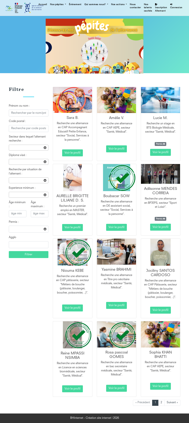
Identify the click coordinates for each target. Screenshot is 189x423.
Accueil (42, 4)
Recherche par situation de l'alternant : (25, 171)
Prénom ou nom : (19, 106)
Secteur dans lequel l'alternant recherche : (27, 139)
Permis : (14, 222)
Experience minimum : (22, 188)
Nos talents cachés (148, 7)
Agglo (12, 237)
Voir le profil (72, 152)
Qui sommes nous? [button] (95, 4)
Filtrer (28, 254)
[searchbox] (11, 147)
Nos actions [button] (118, 4)
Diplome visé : (17, 155)
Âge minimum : (17, 204)
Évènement (75, 4)
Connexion (176, 6)
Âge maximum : (37, 204)
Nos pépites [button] (57, 4)
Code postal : (17, 121)
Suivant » (172, 402)
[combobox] (28, 148)
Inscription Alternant (161, 7)
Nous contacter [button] (135, 6)
